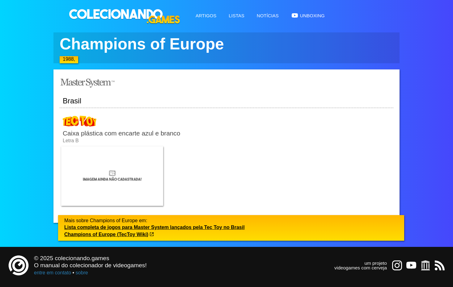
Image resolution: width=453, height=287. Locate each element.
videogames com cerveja (360, 267)
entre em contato (52, 272)
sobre (82, 272)
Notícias (268, 15)
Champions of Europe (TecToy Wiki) (109, 234)
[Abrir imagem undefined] (112, 176)
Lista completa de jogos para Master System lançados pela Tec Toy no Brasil (154, 227)
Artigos (206, 15)
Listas (236, 15)
